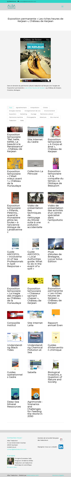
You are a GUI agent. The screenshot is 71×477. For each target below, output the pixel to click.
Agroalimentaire (21, 107)
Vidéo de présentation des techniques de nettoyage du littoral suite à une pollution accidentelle (35, 216)
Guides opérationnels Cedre (14, 375)
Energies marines (15, 111)
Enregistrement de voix (32, 111)
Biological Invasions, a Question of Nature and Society (55, 377)
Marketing (23, 114)
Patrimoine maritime (16, 117)
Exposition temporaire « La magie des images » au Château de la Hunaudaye (15, 295)
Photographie (31, 117)
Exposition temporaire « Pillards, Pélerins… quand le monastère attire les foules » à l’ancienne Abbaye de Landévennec (14, 218)
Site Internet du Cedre (35, 140)
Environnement (49, 111)
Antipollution (34, 107)
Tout (10, 107)
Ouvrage (33, 114)
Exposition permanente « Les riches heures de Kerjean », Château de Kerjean (55, 295)
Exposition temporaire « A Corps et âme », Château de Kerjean (55, 145)
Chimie (45, 107)
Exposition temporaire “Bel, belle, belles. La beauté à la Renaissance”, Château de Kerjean (15, 143)
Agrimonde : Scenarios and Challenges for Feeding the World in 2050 (34, 409)
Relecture (43, 117)
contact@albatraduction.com (16, 449)
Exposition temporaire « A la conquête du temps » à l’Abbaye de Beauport (55, 178)
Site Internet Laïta (35, 324)
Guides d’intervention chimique (55, 347)
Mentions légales (58, 475)
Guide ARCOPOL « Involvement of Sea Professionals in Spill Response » (15, 259)
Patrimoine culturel (46, 114)
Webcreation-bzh (33, 475)
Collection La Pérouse (35, 172)
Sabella (31, 372)
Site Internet (54, 117)
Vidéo (22, 120)
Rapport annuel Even (55, 324)
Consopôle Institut (13, 324)
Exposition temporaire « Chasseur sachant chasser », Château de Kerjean (34, 295)
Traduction (12, 120)
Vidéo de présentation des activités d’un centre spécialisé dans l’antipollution (55, 214)
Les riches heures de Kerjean (35, 88)
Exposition (12, 114)
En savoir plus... (12, 467)
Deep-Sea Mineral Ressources (14, 404)
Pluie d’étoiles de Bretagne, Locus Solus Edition (55, 256)
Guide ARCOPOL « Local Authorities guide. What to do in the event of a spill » (34, 260)
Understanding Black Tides (14, 347)
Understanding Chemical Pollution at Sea (35, 349)
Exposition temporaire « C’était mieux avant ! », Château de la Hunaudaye (14, 178)
